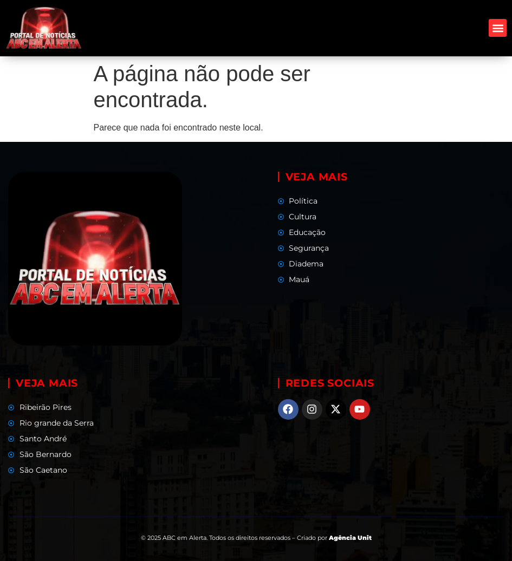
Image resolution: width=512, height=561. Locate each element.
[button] (498, 28)
